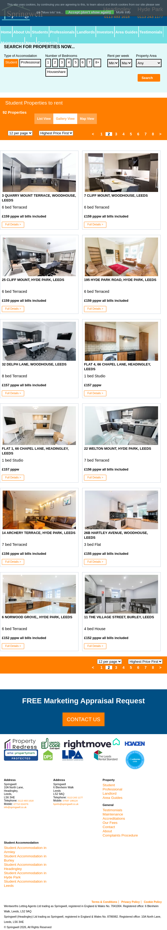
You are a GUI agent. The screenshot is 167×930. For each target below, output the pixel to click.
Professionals (62, 32)
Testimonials (151, 32)
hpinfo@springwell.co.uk (66, 804)
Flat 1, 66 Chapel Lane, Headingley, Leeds (35, 451)
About (107, 831)
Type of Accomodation (20, 56)
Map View (87, 119)
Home (6, 32)
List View (44, 119)
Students (40, 32)
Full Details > (13, 224)
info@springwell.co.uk (15, 807)
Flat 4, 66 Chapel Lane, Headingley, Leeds (117, 366)
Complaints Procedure (120, 835)
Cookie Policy (153, 902)
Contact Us (48, 43)
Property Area (146, 56)
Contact (109, 827)
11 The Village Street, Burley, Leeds (119, 617)
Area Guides (127, 32)
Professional (30, 62)
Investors (105, 32)
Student (11, 62)
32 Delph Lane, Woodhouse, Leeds (34, 364)
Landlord (110, 793)
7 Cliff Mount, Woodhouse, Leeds (116, 195)
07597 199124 (70, 800)
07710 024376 (20, 804)
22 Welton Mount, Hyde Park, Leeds (117, 449)
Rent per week (118, 56)
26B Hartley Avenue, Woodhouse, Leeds (116, 535)
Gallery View (65, 119)
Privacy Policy (130, 902)
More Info (123, 12)
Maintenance (12, 43)
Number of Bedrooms (61, 56)
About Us (21, 32)
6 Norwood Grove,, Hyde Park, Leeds (37, 617)
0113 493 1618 (26, 800)
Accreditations (114, 818)
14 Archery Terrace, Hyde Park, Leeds (38, 533)
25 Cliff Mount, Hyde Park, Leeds (33, 280)
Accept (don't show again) (90, 12)
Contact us (83, 719)
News (31, 43)
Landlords (86, 32)
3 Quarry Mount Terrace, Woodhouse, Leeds (39, 198)
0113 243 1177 (75, 797)
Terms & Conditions (104, 902)
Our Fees (110, 823)
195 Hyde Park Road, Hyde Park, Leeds (120, 280)
